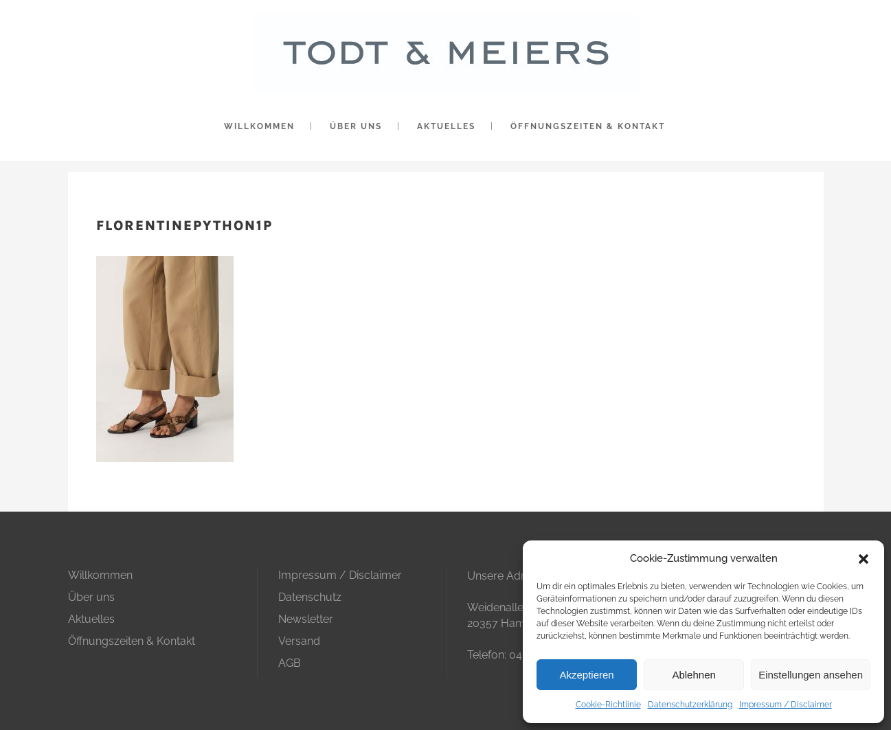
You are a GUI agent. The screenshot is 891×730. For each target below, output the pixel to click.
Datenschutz (309, 597)
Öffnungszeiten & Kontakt (131, 641)
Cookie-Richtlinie (608, 704)
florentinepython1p (184, 225)
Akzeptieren (586, 675)
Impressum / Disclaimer (785, 704)
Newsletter (305, 619)
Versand (299, 641)
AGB (289, 663)
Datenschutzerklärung (690, 704)
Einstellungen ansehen (810, 675)
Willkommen (100, 575)
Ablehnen (693, 675)
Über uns (91, 597)
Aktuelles (91, 619)
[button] (863, 559)
